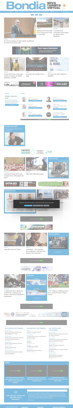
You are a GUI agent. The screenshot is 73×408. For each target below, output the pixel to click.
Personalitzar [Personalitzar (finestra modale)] (46, 205)
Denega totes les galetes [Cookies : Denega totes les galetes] (37, 205)
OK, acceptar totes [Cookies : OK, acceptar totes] (28, 205)
